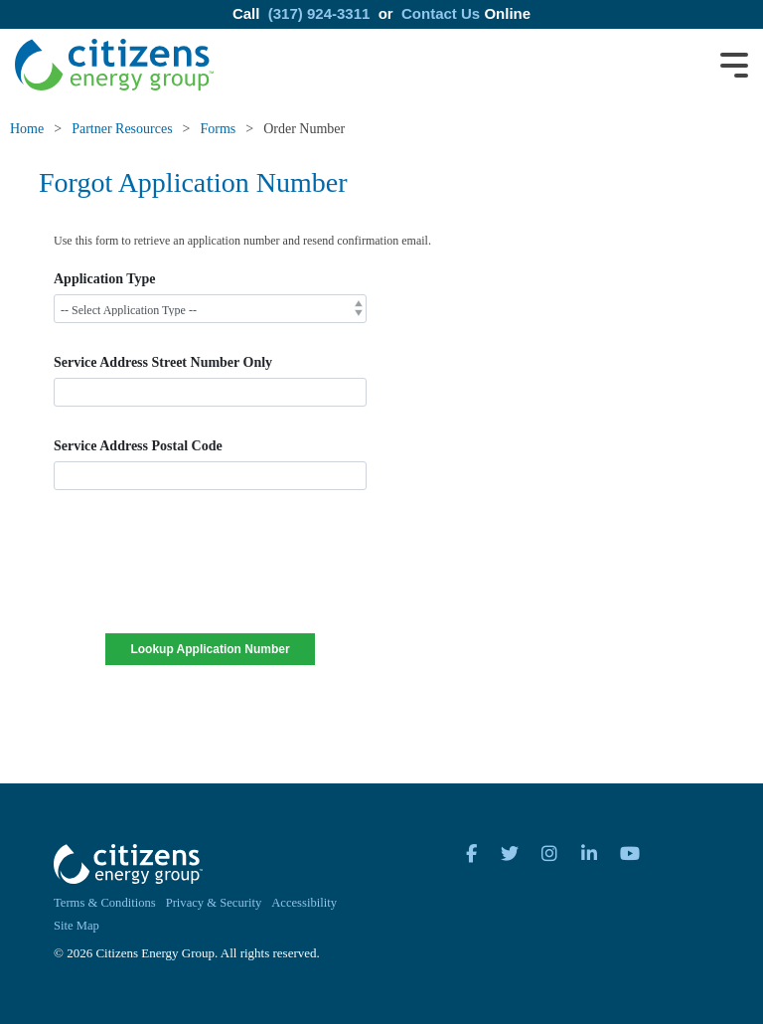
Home (27, 128)
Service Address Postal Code (138, 445)
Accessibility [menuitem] (304, 903)
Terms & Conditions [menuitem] (105, 903)
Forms (218, 128)
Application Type (105, 278)
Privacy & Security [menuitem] (214, 903)
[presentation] (210, 574)
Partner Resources (122, 128)
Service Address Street (163, 362)
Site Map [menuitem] (76, 926)
